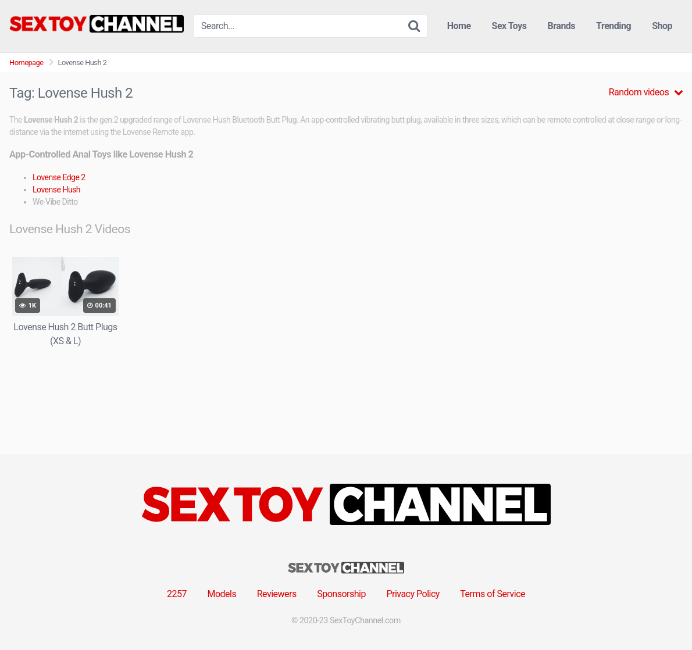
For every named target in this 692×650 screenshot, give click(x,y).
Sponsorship (341, 593)
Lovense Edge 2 (59, 177)
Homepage (26, 62)
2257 (177, 593)
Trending (613, 25)
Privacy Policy (413, 593)
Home (459, 25)
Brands (562, 25)
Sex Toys (509, 25)
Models (221, 593)
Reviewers (277, 593)
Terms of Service (492, 593)
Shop (662, 25)
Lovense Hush (56, 189)
